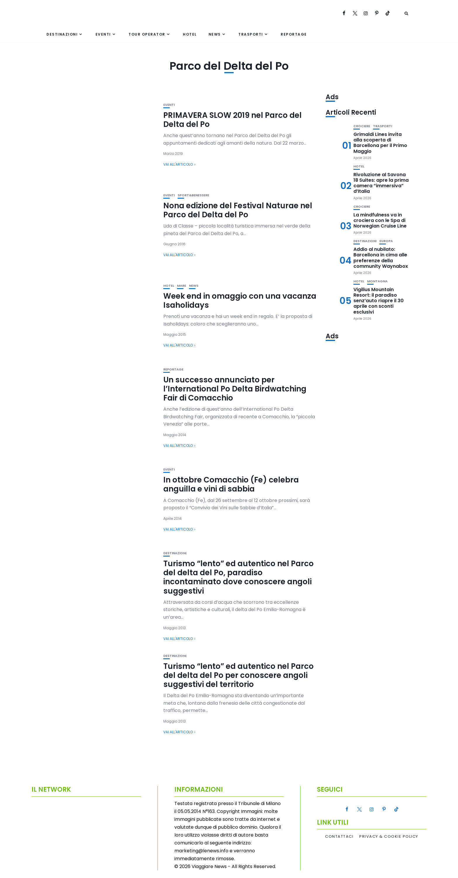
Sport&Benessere (193, 195)
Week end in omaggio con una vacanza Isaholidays (239, 300)
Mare (181, 285)
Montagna (377, 281)
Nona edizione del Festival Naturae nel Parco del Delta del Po (237, 210)
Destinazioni (62, 34)
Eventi (103, 34)
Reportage (294, 34)
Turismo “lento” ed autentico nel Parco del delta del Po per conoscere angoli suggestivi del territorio (238, 675)
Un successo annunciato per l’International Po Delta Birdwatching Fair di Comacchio (234, 389)
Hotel (190, 34)
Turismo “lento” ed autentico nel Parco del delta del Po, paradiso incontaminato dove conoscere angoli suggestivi (238, 577)
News (215, 34)
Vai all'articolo (178, 164)
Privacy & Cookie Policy (388, 837)
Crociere (361, 126)
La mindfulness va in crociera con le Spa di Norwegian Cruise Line (380, 220)
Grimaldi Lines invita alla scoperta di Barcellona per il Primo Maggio (380, 143)
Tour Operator (147, 34)
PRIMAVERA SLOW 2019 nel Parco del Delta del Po (232, 120)
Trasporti (250, 34)
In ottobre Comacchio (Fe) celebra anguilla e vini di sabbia (231, 484)
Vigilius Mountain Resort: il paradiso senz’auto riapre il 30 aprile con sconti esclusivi (378, 300)
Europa (386, 241)
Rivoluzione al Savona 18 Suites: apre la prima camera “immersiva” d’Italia (381, 183)
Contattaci (339, 837)
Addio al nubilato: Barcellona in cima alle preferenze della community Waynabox (380, 258)
